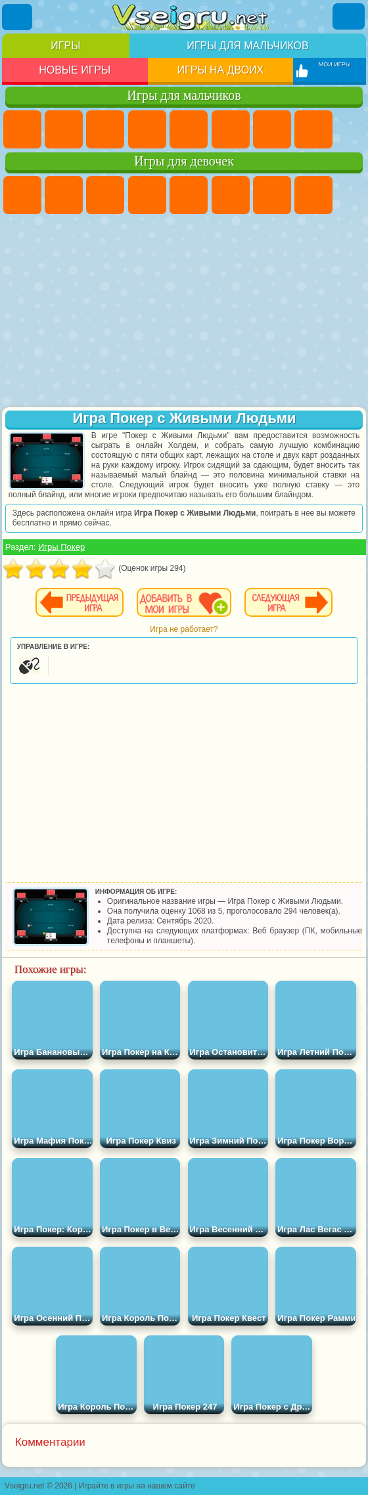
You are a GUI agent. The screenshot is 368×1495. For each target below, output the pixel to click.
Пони (22, 195)
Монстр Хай (231, 195)
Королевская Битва (231, 129)
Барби (147, 195)
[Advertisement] (184, 312)
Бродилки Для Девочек (272, 195)
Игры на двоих (220, 70)
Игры (65, 45)
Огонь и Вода (105, 195)
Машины (313, 129)
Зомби (189, 129)
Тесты (189, 195)
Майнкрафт (272, 129)
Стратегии (105, 129)
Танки (147, 129)
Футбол (64, 129)
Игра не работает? (184, 629)
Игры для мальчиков (247, 45)
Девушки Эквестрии (64, 195)
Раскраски (313, 195)
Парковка (22, 129)
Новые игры (74, 70)
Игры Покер (61, 547)
